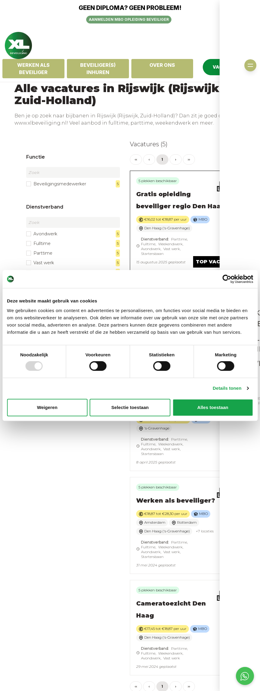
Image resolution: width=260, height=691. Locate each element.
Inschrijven (145, 625)
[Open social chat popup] (245, 676)
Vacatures (144, 631)
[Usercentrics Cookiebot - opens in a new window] (226, 279)
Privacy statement (91, 637)
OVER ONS (162, 65)
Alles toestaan (212, 407)
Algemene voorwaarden (85, 628)
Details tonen (227, 388)
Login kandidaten (152, 637)
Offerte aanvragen (214, 631)
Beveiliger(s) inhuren (98, 68)
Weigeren (47, 407)
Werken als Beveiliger (33, 68)
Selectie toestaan (130, 407)
